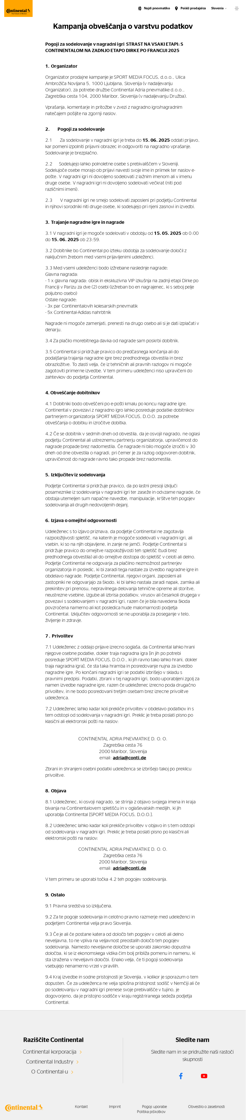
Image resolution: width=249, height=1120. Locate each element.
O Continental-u (49, 1072)
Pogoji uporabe (154, 1107)
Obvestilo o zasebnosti (206, 1107)
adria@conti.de (129, 758)
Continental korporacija (50, 1052)
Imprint (115, 1107)
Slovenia (217, 8)
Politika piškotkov (151, 1112)
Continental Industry (49, 1062)
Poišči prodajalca (193, 8)
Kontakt (81, 1107)
